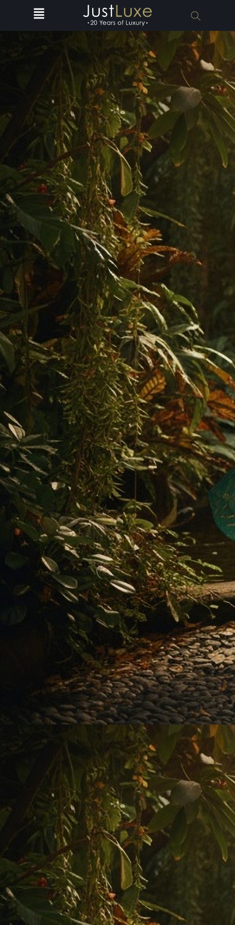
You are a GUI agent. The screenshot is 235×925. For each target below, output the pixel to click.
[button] (39, 15)
